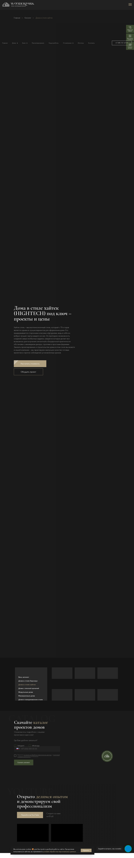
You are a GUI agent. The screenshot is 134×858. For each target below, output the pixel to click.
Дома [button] (14, 43)
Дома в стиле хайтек (27, 684)
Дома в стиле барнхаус (28, 681)
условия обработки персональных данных (59, 852)
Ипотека (81, 43)
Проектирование (38, 43)
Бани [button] (24, 43)
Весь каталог (23, 677)
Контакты (91, 43)
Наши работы (53, 43)
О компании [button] (67, 43)
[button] (30, 363)
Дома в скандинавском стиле (30, 699)
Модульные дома (25, 692)
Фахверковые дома (26, 696)
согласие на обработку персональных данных (38, 755)
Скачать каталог (23, 762)
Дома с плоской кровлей (28, 688)
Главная (5, 43)
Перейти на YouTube (30, 815)
